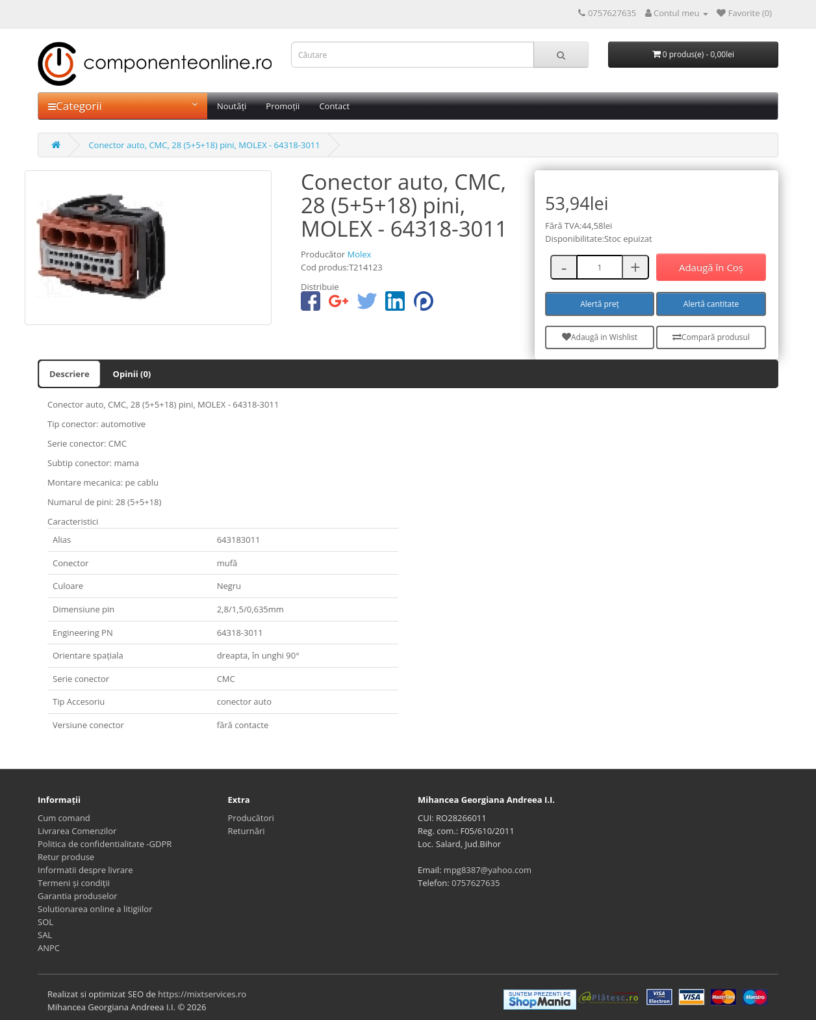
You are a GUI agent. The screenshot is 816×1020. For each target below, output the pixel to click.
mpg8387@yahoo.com (487, 870)
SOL (45, 922)
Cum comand (64, 818)
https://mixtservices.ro (202, 994)
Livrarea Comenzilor (77, 831)
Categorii (123, 105)
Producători (251, 818)
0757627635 (476, 883)
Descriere (69, 374)
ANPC (49, 948)
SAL (45, 935)
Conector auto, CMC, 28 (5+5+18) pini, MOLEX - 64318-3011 (204, 145)
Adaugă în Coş (711, 267)
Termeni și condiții (74, 883)
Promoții (283, 106)
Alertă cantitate (711, 303)
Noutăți (231, 106)
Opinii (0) (132, 374)
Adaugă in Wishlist (599, 337)
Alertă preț (599, 303)
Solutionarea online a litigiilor (95, 909)
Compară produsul (711, 337)
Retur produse (66, 857)
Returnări (246, 831)
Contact (334, 106)
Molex (359, 254)
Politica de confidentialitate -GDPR (105, 844)
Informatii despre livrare (85, 870)
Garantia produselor (78, 896)
